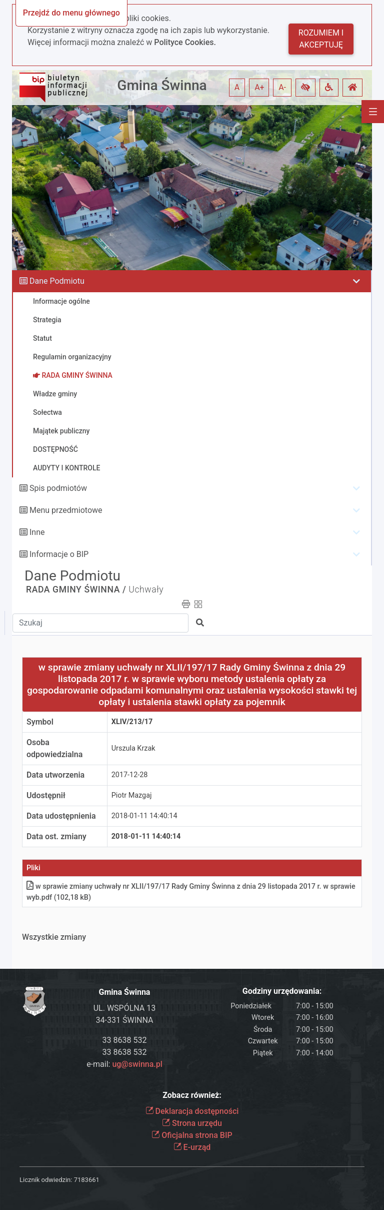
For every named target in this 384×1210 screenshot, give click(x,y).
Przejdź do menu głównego (71, 13)
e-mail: (124, 1064)
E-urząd (192, 1147)
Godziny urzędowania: (282, 991)
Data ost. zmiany (56, 836)
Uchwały (146, 589)
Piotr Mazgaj (132, 795)
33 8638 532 (124, 1040)
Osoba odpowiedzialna (54, 748)
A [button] (237, 87)
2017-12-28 (130, 775)
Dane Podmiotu (57, 281)
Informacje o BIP (59, 554)
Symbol (40, 722)
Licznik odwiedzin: (46, 1179)
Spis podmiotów (58, 488)
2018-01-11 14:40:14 (145, 816)
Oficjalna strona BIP (192, 1135)
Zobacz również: (192, 1095)
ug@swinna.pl (137, 1064)
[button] (306, 88)
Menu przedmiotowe (66, 510)
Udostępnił (46, 795)
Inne (37, 532)
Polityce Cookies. (185, 42)
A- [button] (282, 87)
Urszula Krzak (134, 748)
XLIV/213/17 (132, 722)
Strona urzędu (192, 1123)
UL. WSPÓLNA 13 (125, 1008)
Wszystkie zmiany (54, 937)
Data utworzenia (55, 775)
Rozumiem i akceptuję (321, 39)
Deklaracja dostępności (192, 1111)
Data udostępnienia (61, 816)
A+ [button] (259, 87)
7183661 (87, 1179)
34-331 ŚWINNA (125, 1020)
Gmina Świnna (161, 85)
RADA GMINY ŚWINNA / (76, 589)
